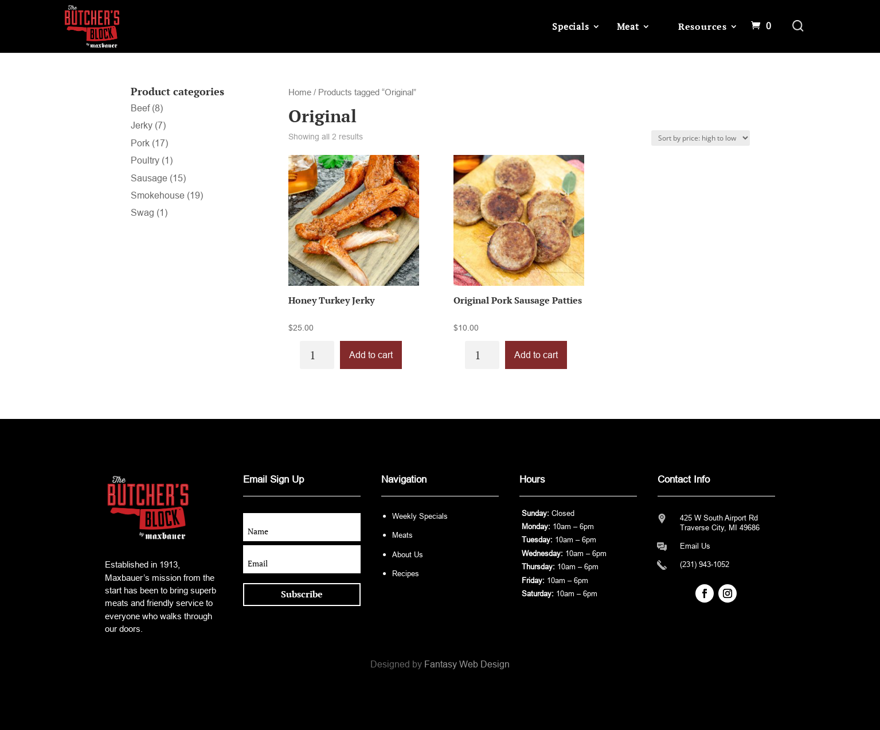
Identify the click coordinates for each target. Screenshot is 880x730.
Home (299, 92)
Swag (142, 213)
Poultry (145, 160)
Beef (140, 108)
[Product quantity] (317, 355)
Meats (402, 535)
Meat (628, 26)
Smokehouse (158, 195)
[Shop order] (700, 138)
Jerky (141, 125)
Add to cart (371, 355)
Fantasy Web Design (467, 664)
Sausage (149, 178)
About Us (407, 554)
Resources (702, 26)
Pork (140, 143)
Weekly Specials (420, 516)
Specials (570, 26)
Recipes (405, 573)
